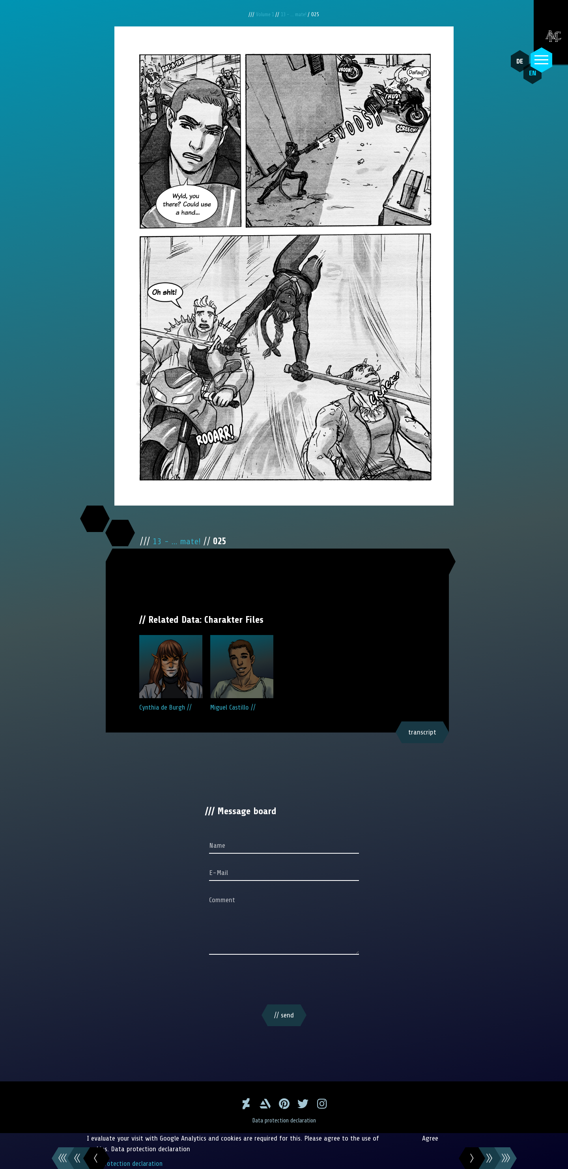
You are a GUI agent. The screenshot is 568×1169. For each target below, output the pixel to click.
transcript (422, 732)
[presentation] (284, 981)
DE (517, 61)
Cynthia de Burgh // (170, 673)
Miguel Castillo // (241, 673)
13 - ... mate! (295, 14)
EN (526, 79)
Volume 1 (264, 14)
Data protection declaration (284, 1120)
